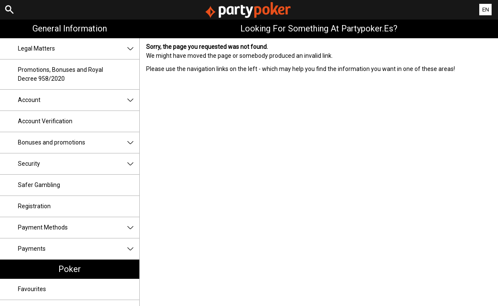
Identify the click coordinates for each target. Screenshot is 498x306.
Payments (78, 248)
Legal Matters (78, 48)
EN (485, 9)
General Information (69, 28)
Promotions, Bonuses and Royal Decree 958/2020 (60, 74)
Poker (69, 269)
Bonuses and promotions (78, 142)
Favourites (32, 289)
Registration (34, 206)
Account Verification (45, 121)
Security (78, 163)
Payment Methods (78, 227)
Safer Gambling (39, 184)
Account (78, 100)
